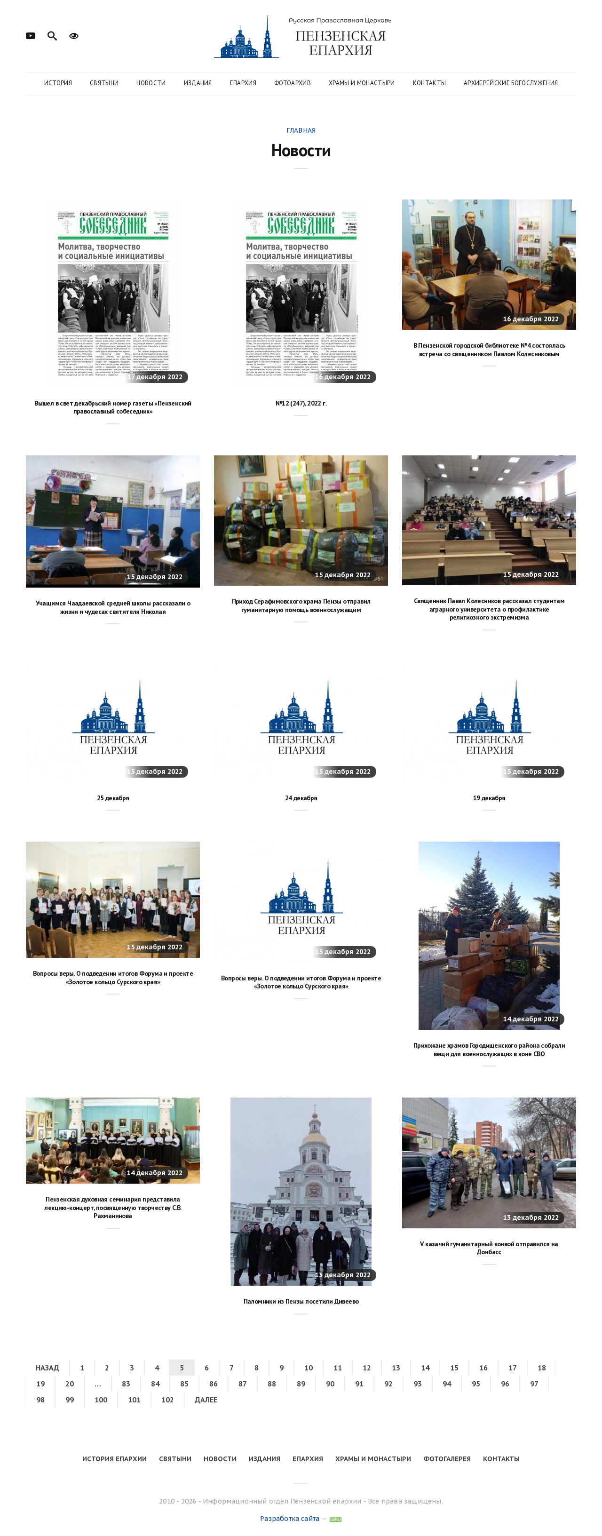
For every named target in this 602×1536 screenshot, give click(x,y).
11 (337, 1367)
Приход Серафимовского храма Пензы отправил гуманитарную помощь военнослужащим (301, 605)
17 (512, 1367)
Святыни (104, 83)
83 (126, 1383)
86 (213, 1383)
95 (476, 1383)
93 (417, 1383)
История (58, 83)
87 (242, 1383)
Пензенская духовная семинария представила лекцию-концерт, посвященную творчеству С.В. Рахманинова (112, 1207)
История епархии (114, 1459)
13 (396, 1367)
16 (483, 1367)
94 (447, 1383)
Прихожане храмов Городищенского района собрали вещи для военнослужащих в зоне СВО (489, 1049)
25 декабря (113, 798)
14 (425, 1367)
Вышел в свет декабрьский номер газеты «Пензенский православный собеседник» (112, 407)
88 (272, 1383)
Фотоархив (292, 83)
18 (542, 1367)
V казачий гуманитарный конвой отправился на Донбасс (489, 1248)
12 (367, 1367)
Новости (151, 83)
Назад (47, 1367)
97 (534, 1383)
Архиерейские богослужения (511, 83)
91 (359, 1383)
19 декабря (489, 798)
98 (40, 1399)
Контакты (429, 83)
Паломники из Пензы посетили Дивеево (301, 1301)
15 (454, 1367)
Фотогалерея (447, 1459)
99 (69, 1399)
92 (388, 1383)
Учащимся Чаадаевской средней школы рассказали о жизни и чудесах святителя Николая (113, 607)
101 (134, 1399)
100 (101, 1399)
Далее (206, 1399)
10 (308, 1367)
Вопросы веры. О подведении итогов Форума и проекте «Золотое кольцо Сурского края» (113, 977)
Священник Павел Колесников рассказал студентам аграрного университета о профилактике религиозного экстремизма (489, 609)
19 (40, 1383)
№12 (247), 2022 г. (301, 403)
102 (167, 1399)
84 (155, 1383)
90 (330, 1383)
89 (301, 1383)
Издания (198, 83)
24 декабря (301, 798)
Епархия (243, 83)
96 (505, 1383)
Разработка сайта (289, 1518)
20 (69, 1383)
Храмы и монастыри (362, 83)
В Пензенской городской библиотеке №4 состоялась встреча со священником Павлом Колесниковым (489, 349)
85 (184, 1383)
